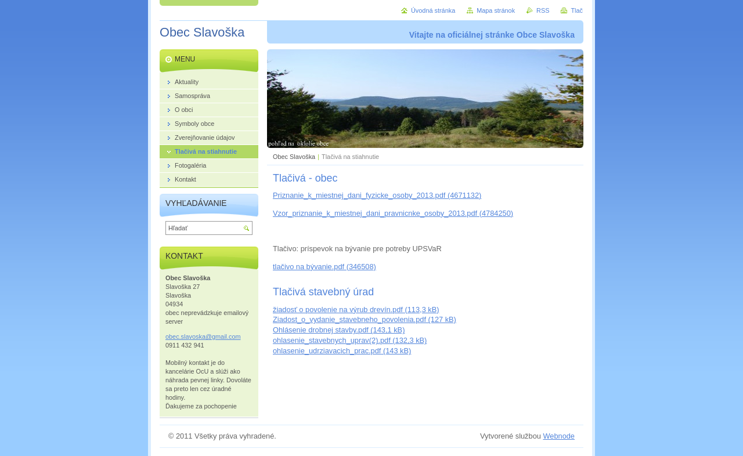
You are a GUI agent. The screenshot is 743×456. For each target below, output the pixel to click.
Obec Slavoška (294, 156)
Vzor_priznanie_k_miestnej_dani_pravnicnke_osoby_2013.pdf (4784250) (393, 213)
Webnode (559, 436)
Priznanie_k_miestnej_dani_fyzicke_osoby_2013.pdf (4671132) (377, 195)
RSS (542, 10)
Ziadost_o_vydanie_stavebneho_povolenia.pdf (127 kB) (364, 319)
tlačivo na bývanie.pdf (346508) (324, 266)
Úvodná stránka (433, 10)
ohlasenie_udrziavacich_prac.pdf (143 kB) (342, 350)
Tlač (577, 10)
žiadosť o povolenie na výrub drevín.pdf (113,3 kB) (356, 309)
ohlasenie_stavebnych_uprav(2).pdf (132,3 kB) (350, 340)
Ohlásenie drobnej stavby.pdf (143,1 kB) (339, 329)
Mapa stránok (496, 10)
